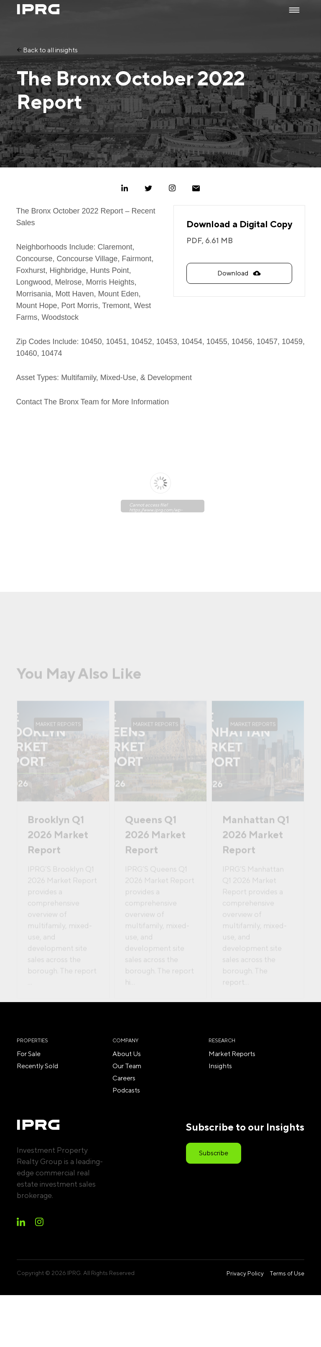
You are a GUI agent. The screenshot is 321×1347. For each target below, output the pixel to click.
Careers (123, 1078)
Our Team (126, 1066)
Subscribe (213, 1153)
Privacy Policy (245, 1273)
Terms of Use (287, 1273)
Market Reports (232, 1054)
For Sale (29, 1054)
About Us (126, 1054)
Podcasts (126, 1090)
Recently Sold (37, 1066)
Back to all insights (47, 50)
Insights (220, 1066)
